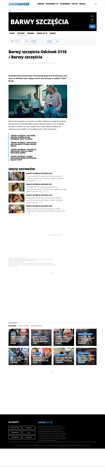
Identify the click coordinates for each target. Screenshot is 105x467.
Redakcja (29, 428)
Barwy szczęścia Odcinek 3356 (39, 195)
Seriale (41, 4)
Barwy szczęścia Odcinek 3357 (39, 184)
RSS (29, 432)
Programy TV (52, 4)
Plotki (75, 4)
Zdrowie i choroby (84, 353)
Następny (50, 41)
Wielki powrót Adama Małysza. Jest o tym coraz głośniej (18, 359)
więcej (39, 180)
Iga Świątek (37, 353)
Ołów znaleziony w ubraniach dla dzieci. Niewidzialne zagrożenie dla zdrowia (86, 359)
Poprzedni (33, 41)
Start (12, 33)
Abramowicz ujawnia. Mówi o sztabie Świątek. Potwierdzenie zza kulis (40, 359)
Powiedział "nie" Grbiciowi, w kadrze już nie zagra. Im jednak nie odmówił (86, 340)
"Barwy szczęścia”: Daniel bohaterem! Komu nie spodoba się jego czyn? (23, 158)
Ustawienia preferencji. (46, 445)
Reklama (29, 437)
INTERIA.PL (67, 445)
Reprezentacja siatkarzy (85, 334)
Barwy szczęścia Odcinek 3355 (39, 206)
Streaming (65, 4)
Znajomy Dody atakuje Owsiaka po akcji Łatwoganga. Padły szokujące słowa (63, 340)
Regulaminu (38, 445)
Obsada (30, 33)
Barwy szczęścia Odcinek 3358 (39, 173)
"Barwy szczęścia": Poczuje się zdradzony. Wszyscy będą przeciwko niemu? (23, 151)
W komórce (15, 437)
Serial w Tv (42, 33)
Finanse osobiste (60, 354)
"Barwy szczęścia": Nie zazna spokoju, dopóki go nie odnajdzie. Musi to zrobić (22, 137)
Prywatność (55, 445)
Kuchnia (36, 334)
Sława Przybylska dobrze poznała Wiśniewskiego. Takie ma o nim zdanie (17, 340)
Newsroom (15, 432)
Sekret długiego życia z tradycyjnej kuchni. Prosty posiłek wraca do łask (41, 340)
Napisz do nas (14, 428)
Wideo (53, 33)
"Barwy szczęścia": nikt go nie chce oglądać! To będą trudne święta (23, 144)
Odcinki (21, 33)
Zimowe (13, 354)
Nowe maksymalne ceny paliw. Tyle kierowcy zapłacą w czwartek (63, 359)
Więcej (82, 4)
